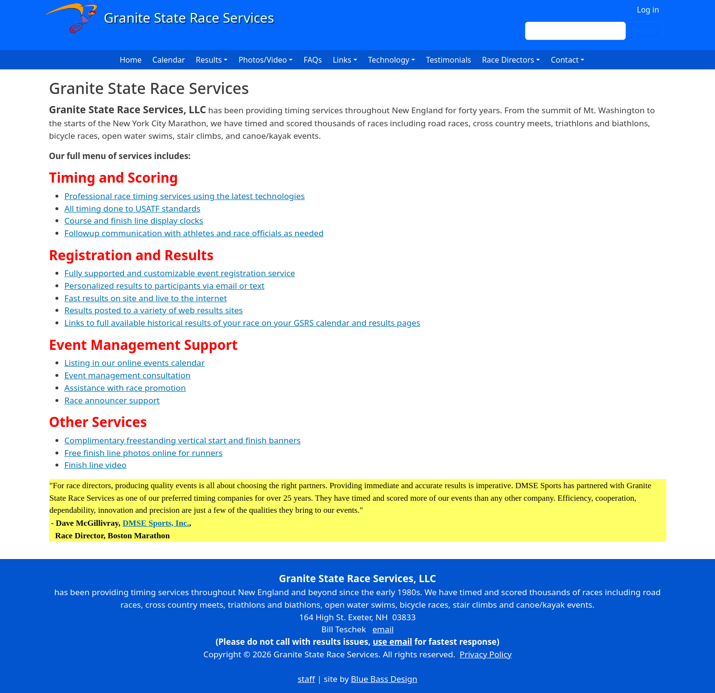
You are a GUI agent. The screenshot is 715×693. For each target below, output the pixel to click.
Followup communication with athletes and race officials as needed (194, 233)
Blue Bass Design (384, 678)
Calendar (168, 59)
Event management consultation (128, 375)
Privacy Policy (485, 654)
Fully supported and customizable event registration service (180, 273)
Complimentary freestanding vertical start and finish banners (183, 440)
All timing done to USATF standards (133, 208)
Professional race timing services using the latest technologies (185, 195)
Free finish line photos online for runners (144, 452)
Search (644, 31)
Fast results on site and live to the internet (146, 298)
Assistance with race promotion (125, 387)
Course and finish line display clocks (134, 220)
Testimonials (448, 59)
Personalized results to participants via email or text (165, 285)
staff (306, 678)
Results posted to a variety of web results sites (154, 310)
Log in (648, 9)
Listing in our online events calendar (135, 362)
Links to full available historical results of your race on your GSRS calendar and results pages (242, 322)
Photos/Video (263, 59)
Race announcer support (112, 400)
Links (342, 59)
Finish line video (96, 464)
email (382, 629)
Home (131, 59)
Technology (388, 59)
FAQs (313, 59)
